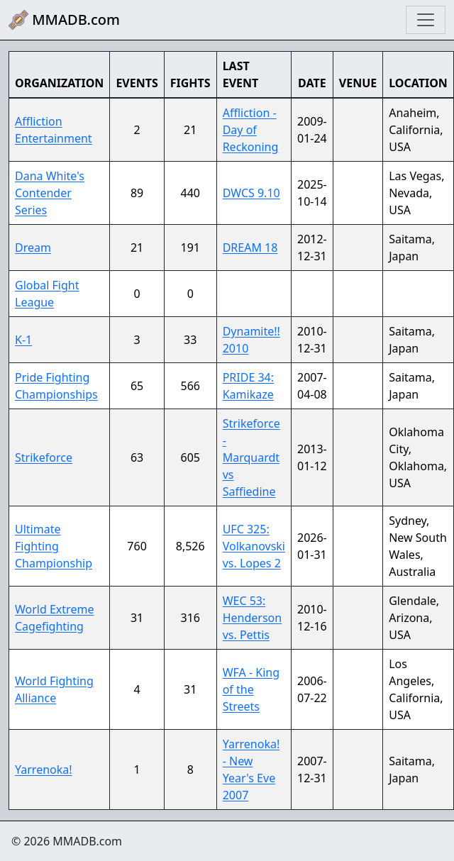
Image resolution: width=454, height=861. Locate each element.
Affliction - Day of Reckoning (251, 130)
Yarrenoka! (43, 769)
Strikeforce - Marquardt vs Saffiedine (251, 457)
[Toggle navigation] (425, 20)
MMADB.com (64, 20)
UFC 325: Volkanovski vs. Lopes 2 (254, 546)
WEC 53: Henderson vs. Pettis (252, 618)
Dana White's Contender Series (49, 193)
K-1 (23, 340)
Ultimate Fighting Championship (53, 546)
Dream (33, 247)
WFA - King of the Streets (251, 689)
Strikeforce (43, 457)
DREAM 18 (250, 247)
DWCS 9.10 (251, 193)
